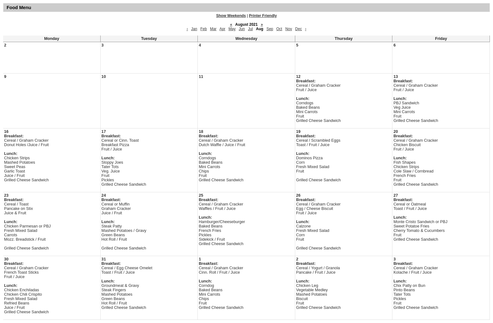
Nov (288, 29)
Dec (298, 29)
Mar (213, 29)
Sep (269, 29)
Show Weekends (231, 16)
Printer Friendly (263, 16)
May (232, 29)
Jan (194, 29)
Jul (250, 29)
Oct (279, 29)
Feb (203, 29)
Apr (222, 29)
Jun (242, 29)
